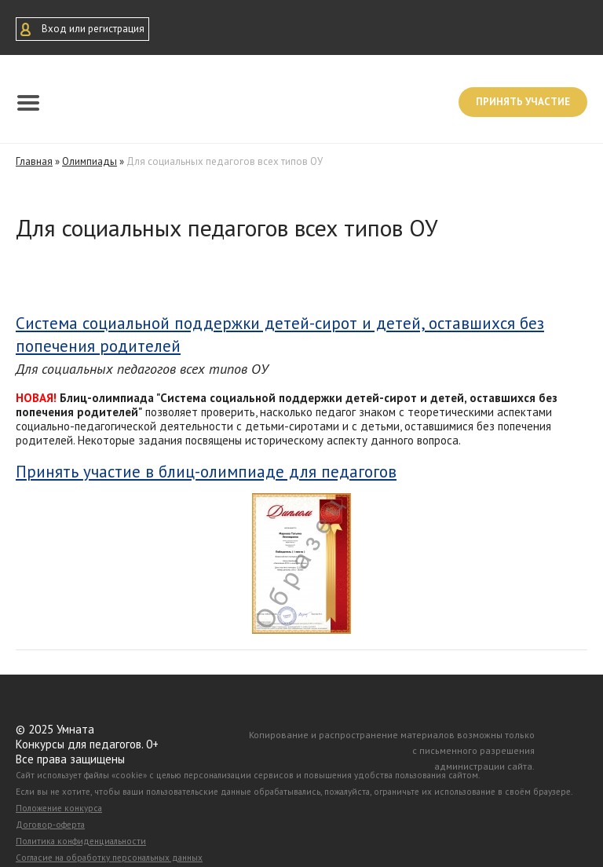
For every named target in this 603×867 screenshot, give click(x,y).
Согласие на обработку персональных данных (109, 857)
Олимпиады (89, 161)
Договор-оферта (50, 824)
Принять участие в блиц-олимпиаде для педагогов (206, 472)
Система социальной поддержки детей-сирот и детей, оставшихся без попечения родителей (280, 335)
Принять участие (523, 101)
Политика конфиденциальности (81, 841)
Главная (34, 161)
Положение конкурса (59, 808)
